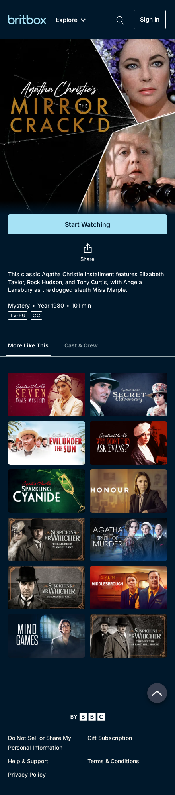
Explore (71, 20)
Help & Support (28, 761)
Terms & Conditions (113, 761)
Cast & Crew (81, 345)
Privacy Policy (27, 774)
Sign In (149, 19)
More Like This (28, 345)
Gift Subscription (110, 737)
